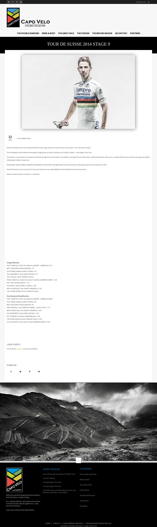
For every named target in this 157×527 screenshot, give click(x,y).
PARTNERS (135, 33)
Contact (56, 523)
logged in (19, 349)
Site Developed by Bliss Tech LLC (98, 523)
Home (48, 523)
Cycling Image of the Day (52, 482)
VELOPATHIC (121, 33)
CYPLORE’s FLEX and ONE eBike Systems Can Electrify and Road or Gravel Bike (59, 491)
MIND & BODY (48, 33)
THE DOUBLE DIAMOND (28, 33)
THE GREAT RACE (66, 33)
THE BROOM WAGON (102, 33)
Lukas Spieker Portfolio (73, 523)
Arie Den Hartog (49, 478)
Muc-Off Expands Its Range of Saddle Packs (59, 474)
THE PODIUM (83, 33)
